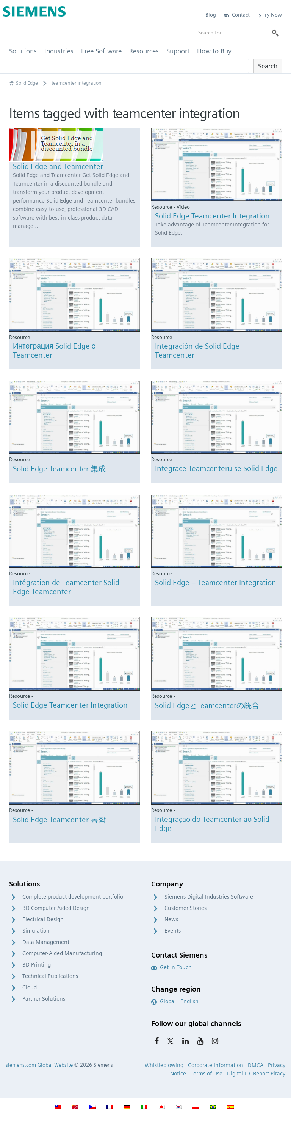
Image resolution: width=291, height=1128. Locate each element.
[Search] (275, 32)
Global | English (175, 1001)
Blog (210, 15)
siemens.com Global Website (39, 1065)
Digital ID (238, 1073)
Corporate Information (215, 1065)
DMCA (255, 1065)
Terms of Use (206, 1073)
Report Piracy (269, 1073)
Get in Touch (171, 967)
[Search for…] (238, 32)
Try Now (269, 15)
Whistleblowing (164, 1065)
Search (267, 66)
